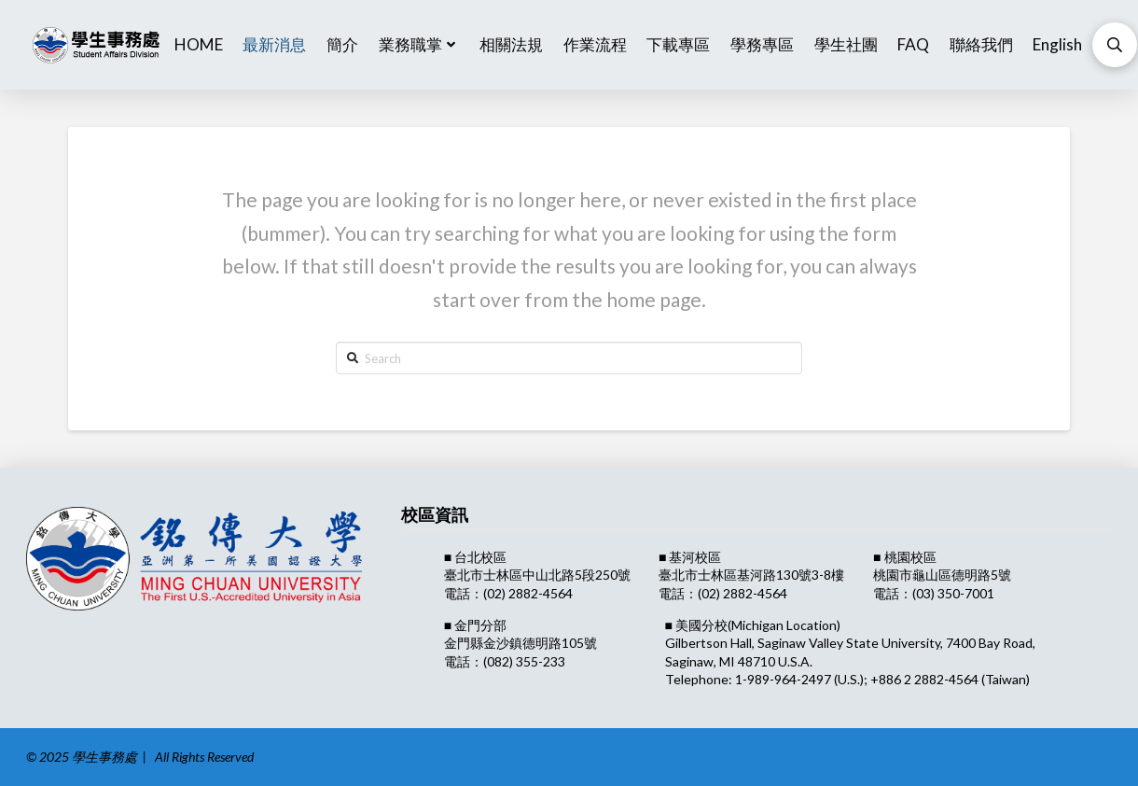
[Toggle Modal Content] (1114, 44)
